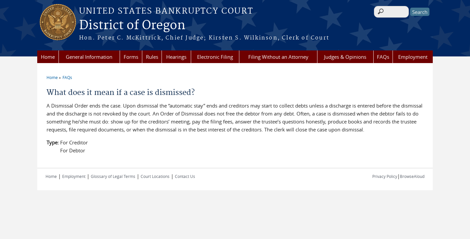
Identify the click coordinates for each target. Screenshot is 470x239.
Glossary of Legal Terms (113, 176)
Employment (412, 56)
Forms (131, 56)
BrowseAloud (412, 176)
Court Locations (155, 176)
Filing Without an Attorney (278, 56)
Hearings (176, 56)
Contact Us (185, 176)
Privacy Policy (384, 176)
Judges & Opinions (345, 56)
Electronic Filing (215, 56)
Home (48, 56)
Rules (152, 56)
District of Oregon (132, 25)
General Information (89, 56)
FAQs (383, 56)
